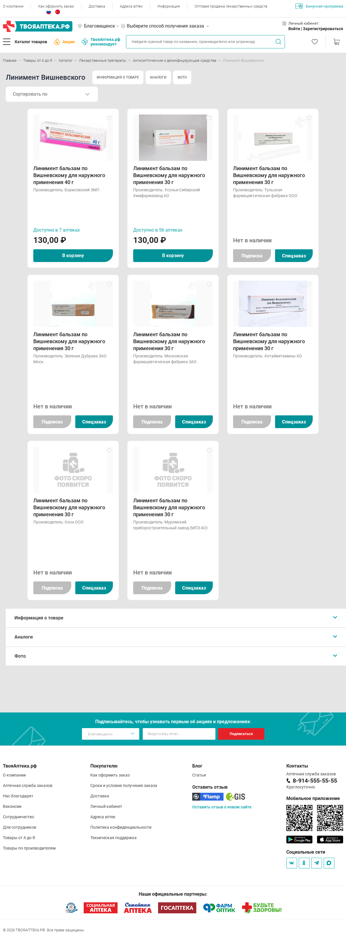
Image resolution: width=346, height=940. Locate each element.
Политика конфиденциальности (120, 827)
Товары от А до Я (19, 837)
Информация (169, 6)
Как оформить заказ (56, 6)
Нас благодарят (18, 796)
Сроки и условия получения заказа (123, 785)
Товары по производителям (29, 848)
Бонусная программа (319, 6)
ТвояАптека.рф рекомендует (101, 41)
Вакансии (12, 806)
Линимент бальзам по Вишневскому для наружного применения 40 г (69, 175)
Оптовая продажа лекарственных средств (231, 6)
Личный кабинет (106, 806)
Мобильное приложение (313, 798)
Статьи (199, 775)
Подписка (252, 256)
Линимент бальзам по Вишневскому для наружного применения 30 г (169, 175)
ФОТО (182, 77)
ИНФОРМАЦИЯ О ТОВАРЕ (118, 77)
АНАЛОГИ (158, 77)
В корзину (73, 255)
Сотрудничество (18, 816)
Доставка (97, 6)
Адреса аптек (131, 6)
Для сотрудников (19, 827)
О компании (13, 6)
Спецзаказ (294, 256)
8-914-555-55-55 (315, 780)
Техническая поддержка (113, 837)
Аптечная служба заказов (27, 785)
